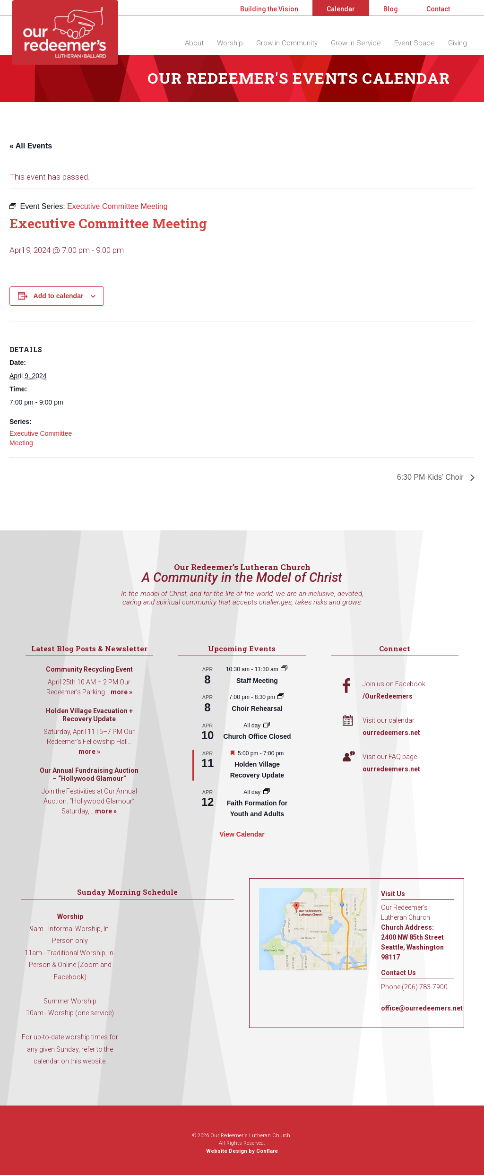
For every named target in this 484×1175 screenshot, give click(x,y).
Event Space (414, 43)
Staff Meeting (257, 680)
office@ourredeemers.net (422, 1008)
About (194, 43)
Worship (230, 43)
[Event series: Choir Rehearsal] (280, 697)
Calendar (341, 9)
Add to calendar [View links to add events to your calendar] (59, 296)
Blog (390, 9)
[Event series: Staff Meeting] (284, 669)
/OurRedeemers (388, 696)
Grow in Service (356, 43)
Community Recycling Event (89, 669)
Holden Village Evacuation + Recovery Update (89, 715)
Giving (457, 43)
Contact (438, 9)
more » (121, 692)
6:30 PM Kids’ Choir (431, 477)
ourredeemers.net (391, 732)
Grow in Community (287, 43)
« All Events (30, 146)
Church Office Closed (257, 736)
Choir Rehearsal (257, 708)
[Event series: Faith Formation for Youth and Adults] (266, 792)
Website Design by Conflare (242, 1151)
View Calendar (241, 834)
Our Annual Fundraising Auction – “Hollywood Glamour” (89, 775)
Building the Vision (269, 9)
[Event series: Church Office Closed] (266, 725)
